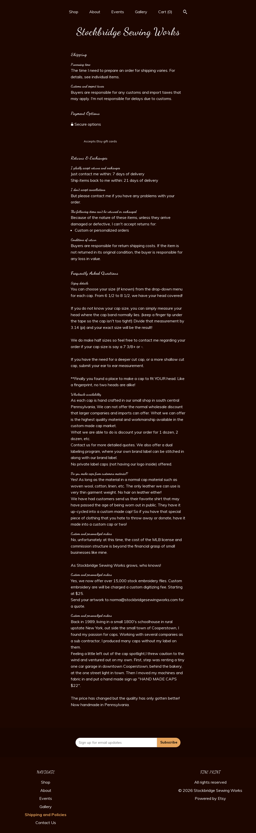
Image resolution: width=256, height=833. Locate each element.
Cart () (165, 11)
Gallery (141, 11)
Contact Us (46, 822)
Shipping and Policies (45, 814)
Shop (73, 11)
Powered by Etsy (210, 798)
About (94, 11)
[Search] (185, 12)
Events (117, 11)
